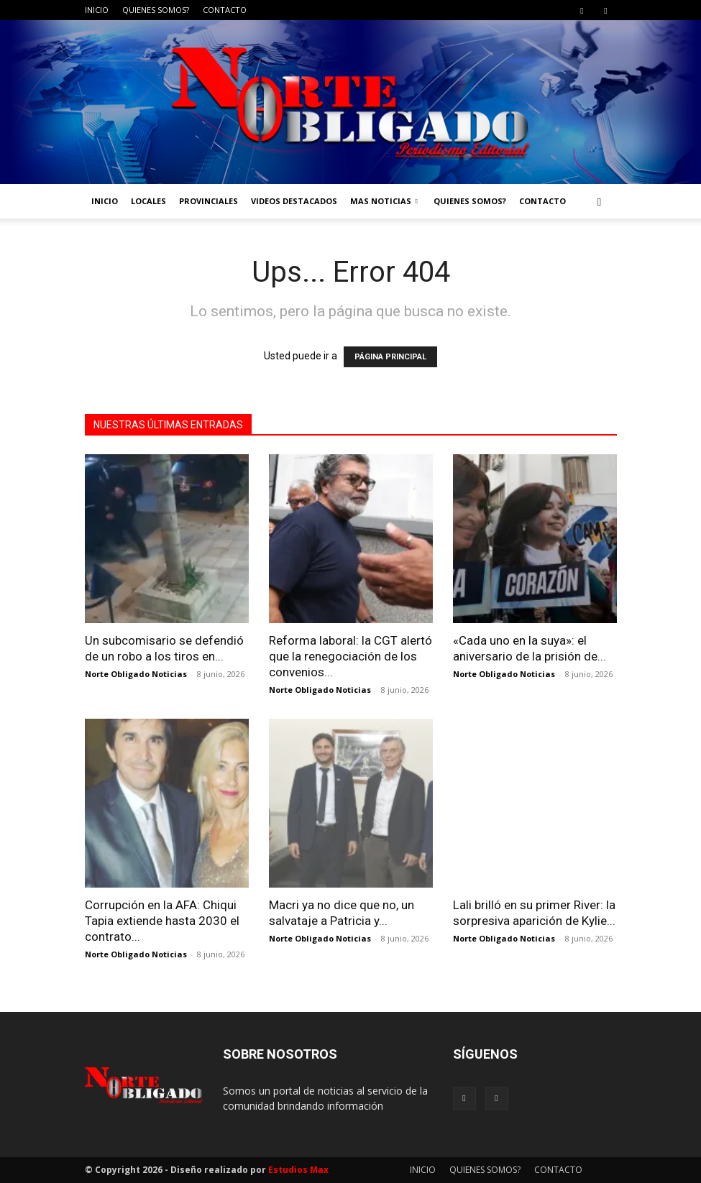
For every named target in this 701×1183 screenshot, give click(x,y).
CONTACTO (225, 9)
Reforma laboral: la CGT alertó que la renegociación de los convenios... (350, 656)
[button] (599, 201)
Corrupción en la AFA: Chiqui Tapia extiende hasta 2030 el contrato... (162, 921)
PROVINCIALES (208, 200)
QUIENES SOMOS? (155, 9)
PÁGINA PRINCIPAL (390, 357)
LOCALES (148, 200)
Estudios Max (298, 1170)
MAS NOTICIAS (384, 200)
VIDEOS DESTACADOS (294, 200)
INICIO (97, 9)
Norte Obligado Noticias (136, 673)
